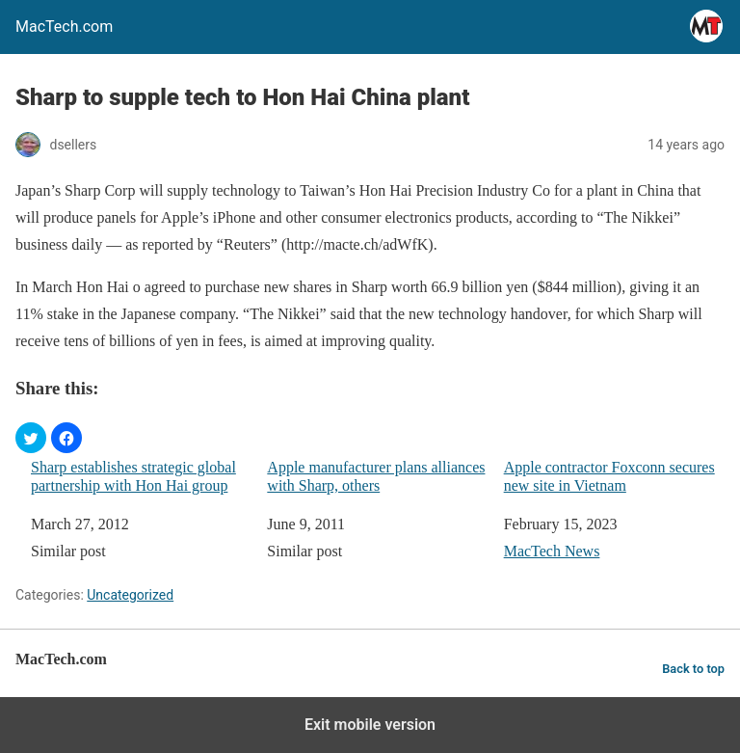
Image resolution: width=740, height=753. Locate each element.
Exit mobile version (370, 724)
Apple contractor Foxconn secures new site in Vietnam (609, 476)
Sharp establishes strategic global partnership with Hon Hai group (133, 476)
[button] (30, 437)
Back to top (693, 668)
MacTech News (552, 551)
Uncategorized (130, 595)
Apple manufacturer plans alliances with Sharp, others (376, 476)
